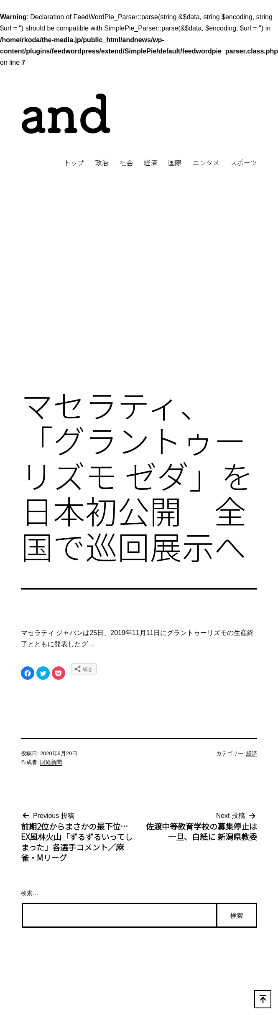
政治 (101, 162)
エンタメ (206, 162)
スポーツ (243, 162)
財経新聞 (51, 762)
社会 (126, 162)
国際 (174, 162)
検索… (29, 893)
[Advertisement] (78, 292)
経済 (150, 162)
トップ (74, 162)
